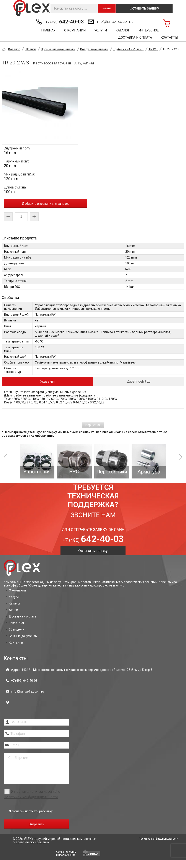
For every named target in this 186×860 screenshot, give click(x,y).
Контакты (169, 37)
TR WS (153, 49)
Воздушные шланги (94, 49)
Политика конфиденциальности (158, 838)
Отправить (36, 824)
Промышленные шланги (58, 49)
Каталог (123, 30)
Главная (48, 30)
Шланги (30, 49)
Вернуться (93, 425)
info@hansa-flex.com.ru (115, 22)
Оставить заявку (144, 8)
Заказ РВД (16, 623)
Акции (13, 610)
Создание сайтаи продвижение (66, 853)
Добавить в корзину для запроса (45, 203)
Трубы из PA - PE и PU (128, 49)
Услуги (100, 30)
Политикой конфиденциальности (31, 797)
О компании (75, 30)
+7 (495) (65, 22)
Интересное (149, 30)
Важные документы (23, 636)
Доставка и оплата (135, 37)
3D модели (16, 629)
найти (107, 8)
